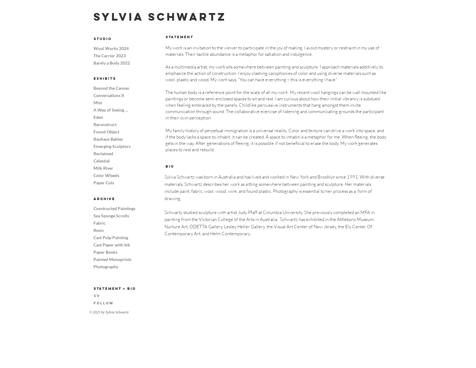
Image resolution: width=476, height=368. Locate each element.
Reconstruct (105, 124)
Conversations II (108, 95)
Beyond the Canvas (110, 88)
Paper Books (105, 252)
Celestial (101, 160)
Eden (98, 117)
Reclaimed (103, 153)
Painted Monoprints (110, 259)
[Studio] (115, 39)
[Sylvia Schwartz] (159, 17)
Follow (103, 303)
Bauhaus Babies (108, 139)
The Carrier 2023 (109, 55)
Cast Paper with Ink (110, 244)
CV (96, 296)
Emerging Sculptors (110, 146)
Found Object (106, 131)
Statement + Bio (114, 288)
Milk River (103, 168)
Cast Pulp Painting (110, 237)
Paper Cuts (103, 182)
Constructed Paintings (110, 208)
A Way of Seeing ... (110, 109)
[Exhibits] (115, 78)
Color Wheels (106, 175)
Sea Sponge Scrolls (110, 215)
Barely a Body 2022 (110, 62)
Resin (98, 230)
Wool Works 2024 (110, 48)
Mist (97, 102)
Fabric (99, 223)
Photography (105, 266)
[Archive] (115, 199)
